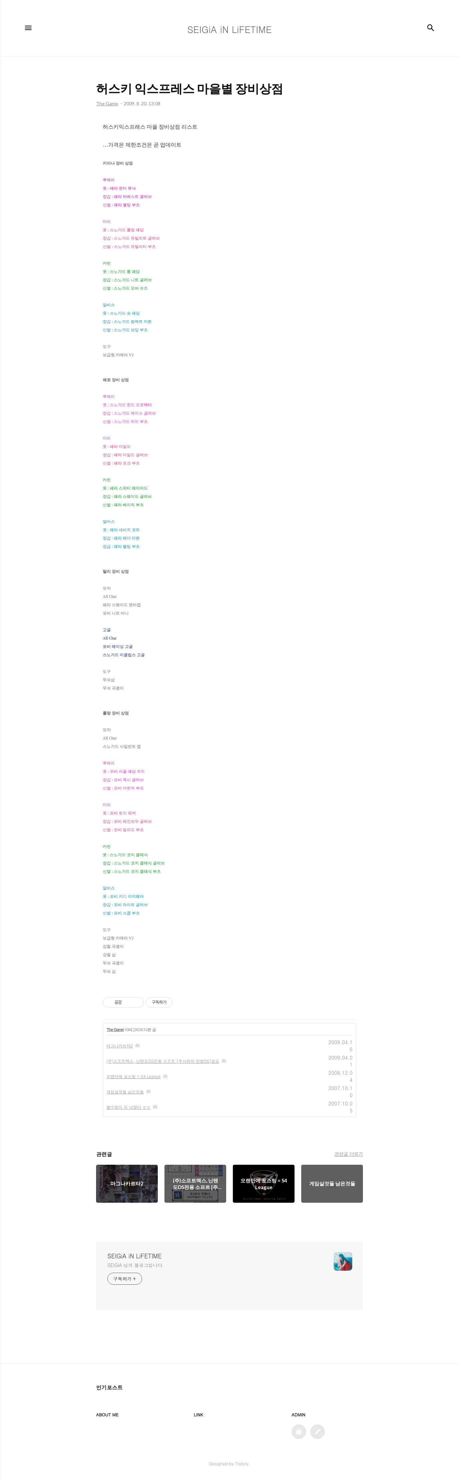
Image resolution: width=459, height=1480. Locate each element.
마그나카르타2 (119, 1045)
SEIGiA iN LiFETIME (134, 1256)
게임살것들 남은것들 (125, 1091)
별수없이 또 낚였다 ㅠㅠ (128, 1107)
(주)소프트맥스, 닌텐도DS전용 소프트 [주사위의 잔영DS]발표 (162, 1061)
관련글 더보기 (349, 1153)
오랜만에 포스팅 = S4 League (133, 1076)
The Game (115, 1029)
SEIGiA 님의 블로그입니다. (135, 1265)
